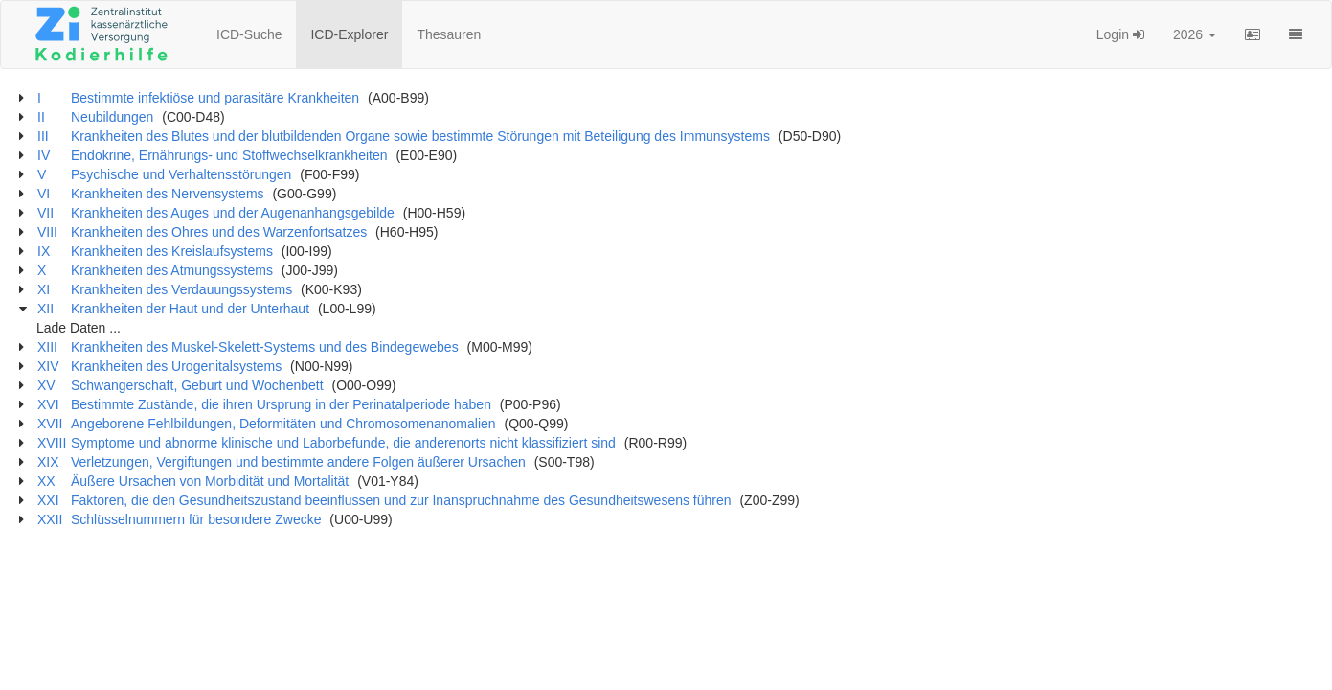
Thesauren (449, 34)
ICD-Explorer (349, 34)
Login (1120, 34)
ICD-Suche (249, 34)
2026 (1194, 34)
